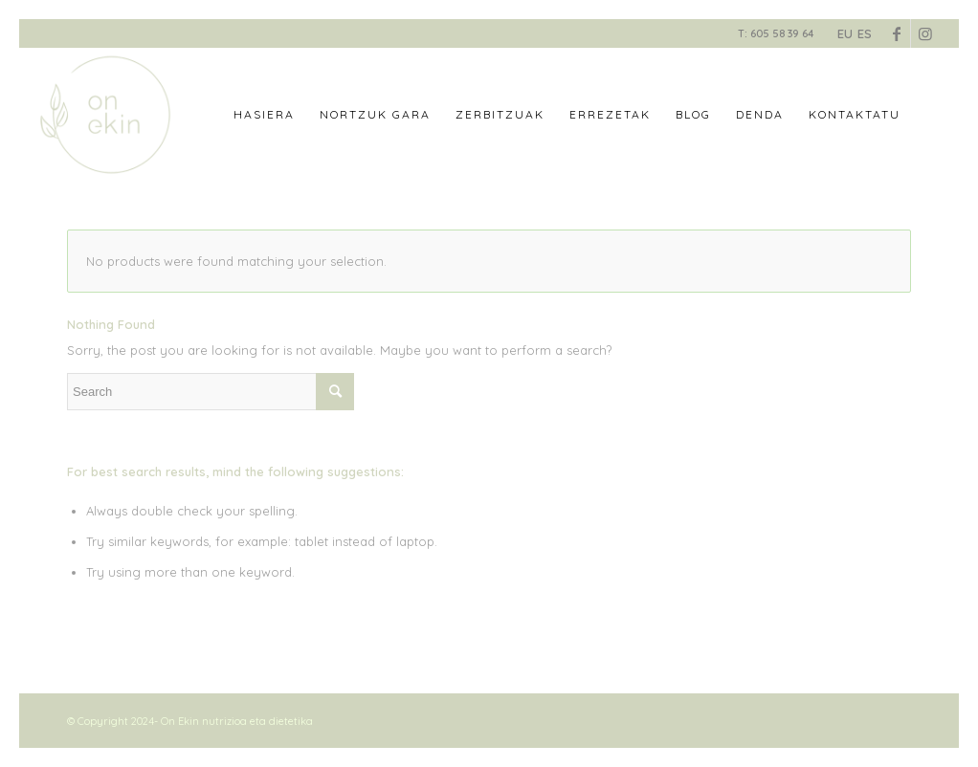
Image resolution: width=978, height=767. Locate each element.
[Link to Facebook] (896, 33)
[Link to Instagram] (925, 33)
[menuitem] (264, 115)
